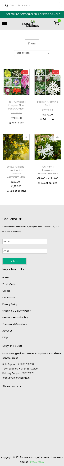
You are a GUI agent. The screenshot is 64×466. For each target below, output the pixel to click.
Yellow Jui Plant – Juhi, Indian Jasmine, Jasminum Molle (16, 172)
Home (5, 277)
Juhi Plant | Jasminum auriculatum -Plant (47, 170)
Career (6, 290)
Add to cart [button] (16, 122)
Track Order (9, 284)
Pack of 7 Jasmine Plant (47, 103)
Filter (32, 43)
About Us (7, 330)
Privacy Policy (10, 304)
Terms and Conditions (14, 324)
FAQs (5, 337)
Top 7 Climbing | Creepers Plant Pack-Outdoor (16, 105)
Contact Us (8, 297)
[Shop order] (32, 53)
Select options (16, 191)
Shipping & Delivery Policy (16, 310)
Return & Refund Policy (15, 317)
